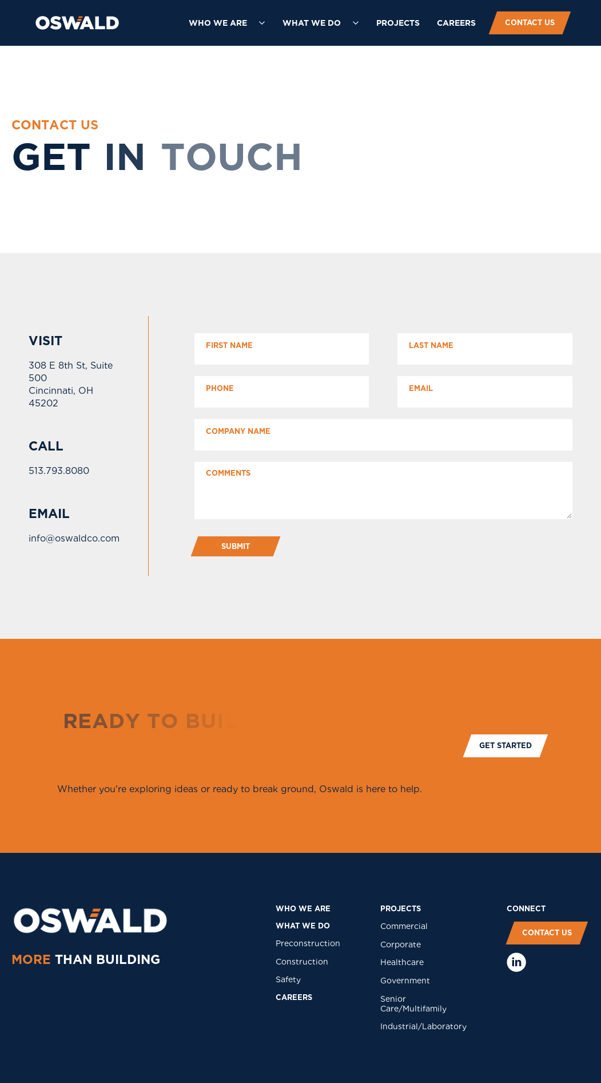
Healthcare (402, 962)
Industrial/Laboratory (423, 1026)
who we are (303, 908)
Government (405, 980)
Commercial (404, 926)
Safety (288, 979)
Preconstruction (308, 943)
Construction (302, 961)
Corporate (400, 944)
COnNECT (526, 908)
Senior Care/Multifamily (413, 1003)
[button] (227, 23)
